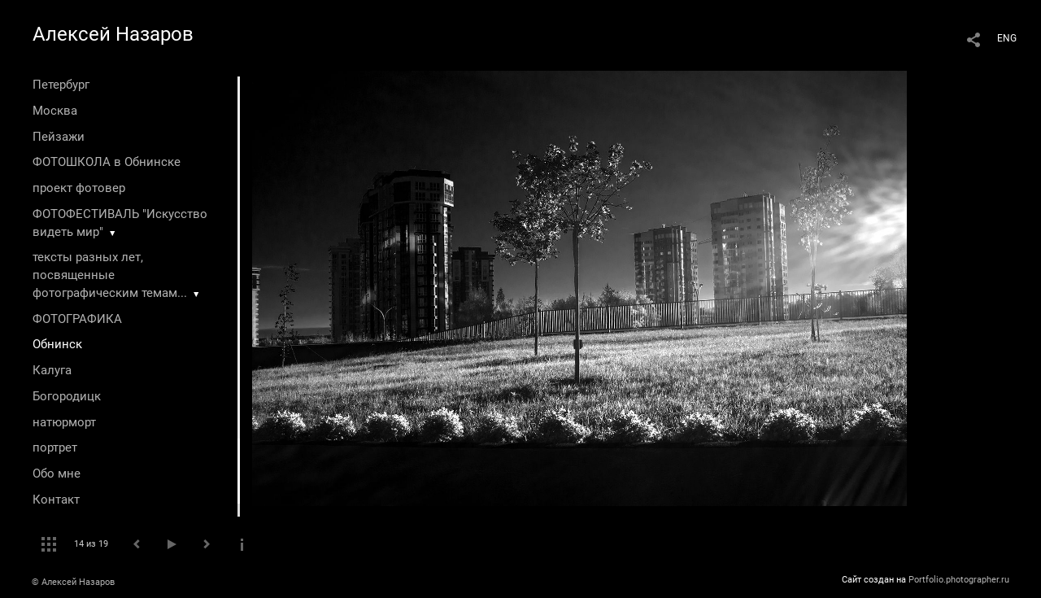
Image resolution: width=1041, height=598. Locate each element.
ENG (1007, 38)
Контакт (56, 499)
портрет (55, 447)
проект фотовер (79, 188)
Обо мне (57, 473)
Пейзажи (59, 136)
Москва (55, 110)
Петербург (61, 84)
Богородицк (67, 396)
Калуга (52, 370)
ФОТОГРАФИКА (77, 319)
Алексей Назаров (113, 34)
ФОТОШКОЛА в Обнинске (107, 162)
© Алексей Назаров (73, 582)
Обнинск (57, 344)
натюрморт (64, 422)
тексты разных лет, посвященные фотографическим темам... (110, 275)
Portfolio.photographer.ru (958, 579)
